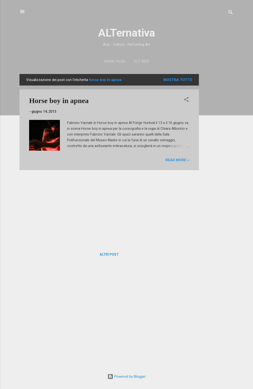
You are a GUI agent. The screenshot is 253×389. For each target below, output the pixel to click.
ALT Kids (141, 61)
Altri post (109, 254)
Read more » (177, 160)
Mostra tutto (177, 80)
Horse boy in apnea (59, 101)
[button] (186, 100)
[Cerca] (231, 13)
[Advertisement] (218, 146)
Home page (114, 61)
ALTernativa (126, 32)
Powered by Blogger (127, 376)
